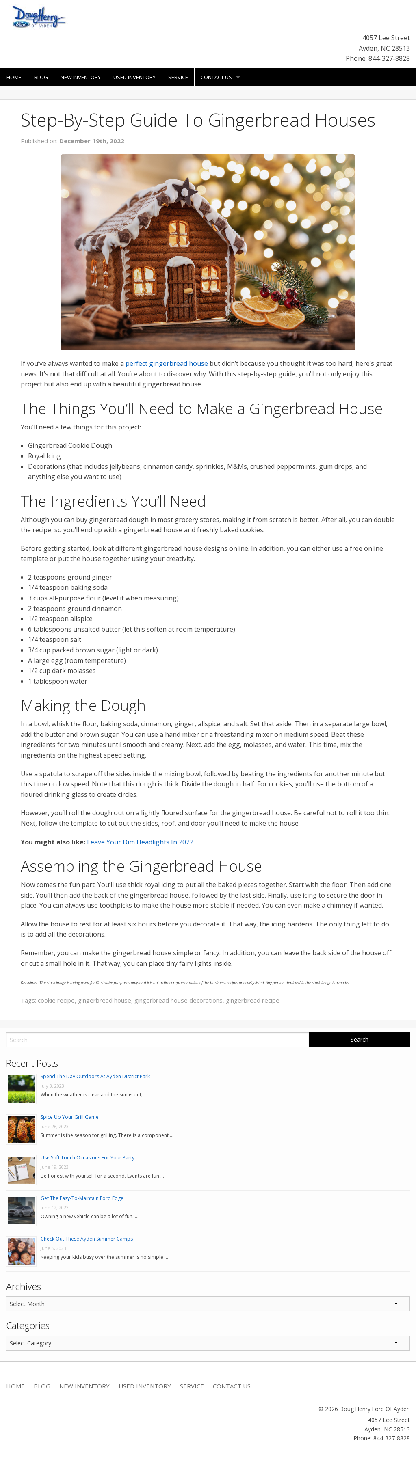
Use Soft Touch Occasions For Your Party (87, 1157)
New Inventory (81, 77)
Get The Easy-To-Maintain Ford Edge (82, 1198)
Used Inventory (134, 77)
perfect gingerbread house (167, 363)
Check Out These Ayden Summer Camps (87, 1238)
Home (14, 77)
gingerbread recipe (253, 1000)
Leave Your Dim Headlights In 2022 (140, 841)
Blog (41, 77)
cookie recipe (56, 1000)
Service (178, 77)
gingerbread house (104, 1000)
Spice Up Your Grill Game (70, 1117)
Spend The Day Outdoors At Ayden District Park (95, 1076)
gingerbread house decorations (178, 1000)
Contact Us (216, 77)
